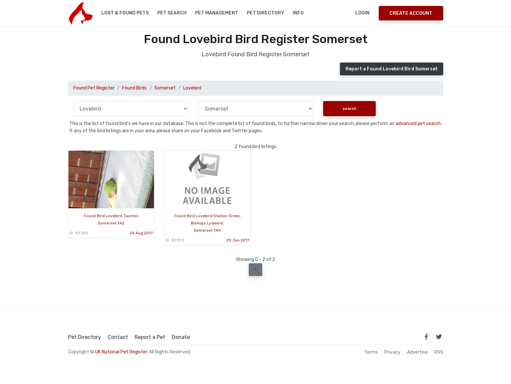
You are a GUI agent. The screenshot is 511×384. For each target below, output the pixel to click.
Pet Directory (265, 13)
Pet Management (216, 13)
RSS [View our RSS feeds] (438, 352)
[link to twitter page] (439, 336)
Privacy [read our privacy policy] (392, 352)
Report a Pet (150, 337)
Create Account (411, 13)
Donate (181, 337)
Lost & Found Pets (125, 13)
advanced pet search (418, 123)
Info (298, 13)
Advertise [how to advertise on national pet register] (417, 352)
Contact (118, 337)
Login (362, 13)
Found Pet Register (94, 88)
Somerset (165, 88)
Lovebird (192, 88)
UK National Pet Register (121, 352)
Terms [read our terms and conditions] (371, 352)
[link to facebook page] (426, 336)
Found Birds (134, 88)
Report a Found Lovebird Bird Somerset (391, 69)
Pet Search (172, 13)
